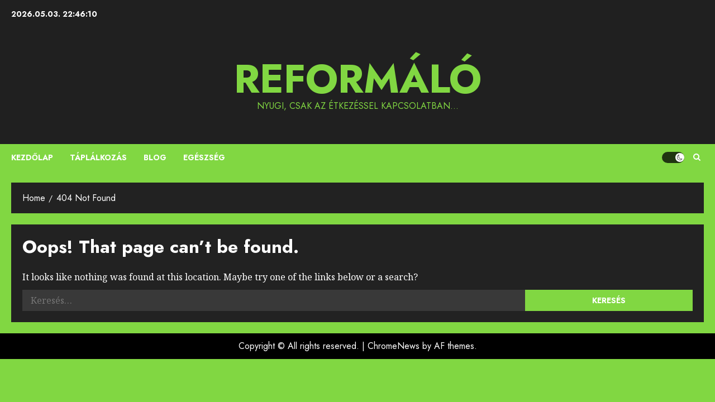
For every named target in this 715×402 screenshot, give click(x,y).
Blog (155, 157)
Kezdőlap (32, 157)
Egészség (204, 157)
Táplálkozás (98, 157)
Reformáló (358, 79)
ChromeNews (394, 345)
